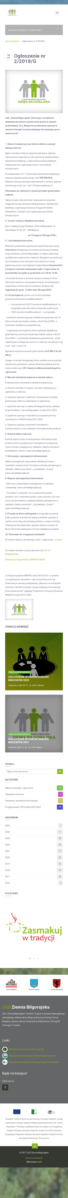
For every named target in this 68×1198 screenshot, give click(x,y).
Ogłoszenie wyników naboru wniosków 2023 (28, 678)
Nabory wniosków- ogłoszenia (19, 788)
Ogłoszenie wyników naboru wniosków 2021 (28, 740)
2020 (7, 857)
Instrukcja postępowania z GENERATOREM (25, 559)
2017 (7, 876)
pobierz (58, 540)
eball (39, 1162)
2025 (7, 825)
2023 (7, 838)
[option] (34, 927)
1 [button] (29, 958)
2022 (7, 845)
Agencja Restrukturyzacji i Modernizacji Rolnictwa (28, 1055)
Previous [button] (2, 927)
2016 (7, 883)
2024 (7, 832)
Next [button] (65, 927)
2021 (7, 851)
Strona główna (12, 41)
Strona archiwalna (34, 1158)
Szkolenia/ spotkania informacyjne (21, 801)
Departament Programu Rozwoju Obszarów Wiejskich (30, 1062)
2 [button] (34, 958)
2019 (7, 864)
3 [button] (38, 958)
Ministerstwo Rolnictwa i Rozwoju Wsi (23, 1049)
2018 (7, 870)
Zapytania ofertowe (14, 794)
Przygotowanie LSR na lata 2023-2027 (23, 807)
